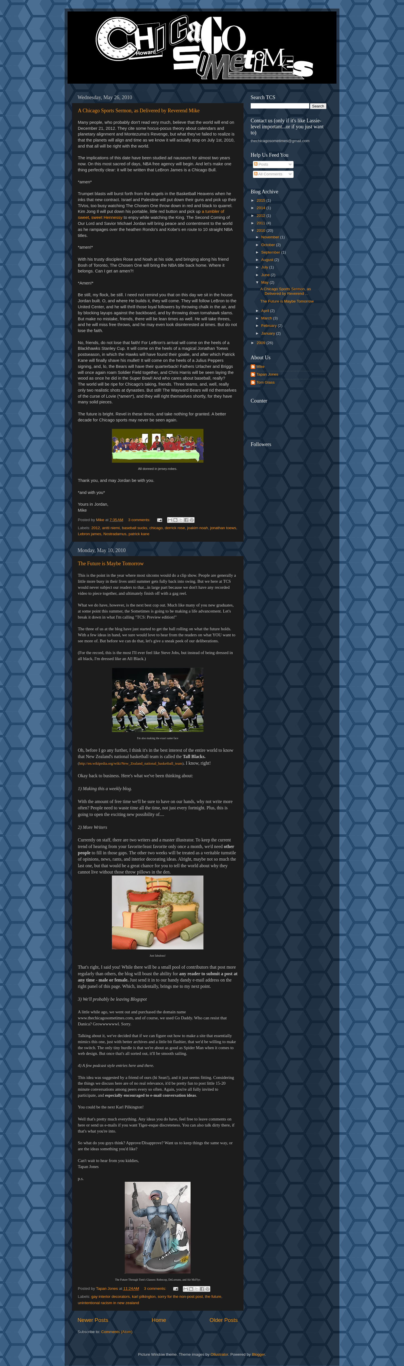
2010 (261, 230)
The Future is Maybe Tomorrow (111, 563)
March (267, 318)
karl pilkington (144, 1296)
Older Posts (223, 1320)
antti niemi (111, 528)
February (269, 325)
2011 (261, 223)
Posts (261, 164)
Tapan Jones (267, 374)
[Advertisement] (311, 413)
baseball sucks (134, 528)
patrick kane (138, 534)
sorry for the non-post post (180, 1296)
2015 (261, 200)
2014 (261, 208)
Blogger (258, 1354)
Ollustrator (219, 1354)
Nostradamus (114, 534)
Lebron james (89, 534)
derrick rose (175, 528)
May (265, 282)
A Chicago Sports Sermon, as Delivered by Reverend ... (285, 291)
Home (159, 1320)
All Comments (268, 174)
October (268, 245)
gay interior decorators (110, 1296)
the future (213, 1296)
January (268, 333)
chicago (156, 528)
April (265, 311)
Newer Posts (93, 1320)
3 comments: (139, 520)
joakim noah (197, 528)
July (265, 267)
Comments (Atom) (117, 1332)
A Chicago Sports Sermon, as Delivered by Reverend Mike (138, 110)
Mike (260, 366)
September (271, 252)
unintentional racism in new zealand (108, 1303)
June (266, 275)
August (267, 260)
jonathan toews (223, 528)
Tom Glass (265, 382)
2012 (95, 528)
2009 (261, 343)
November (270, 237)
